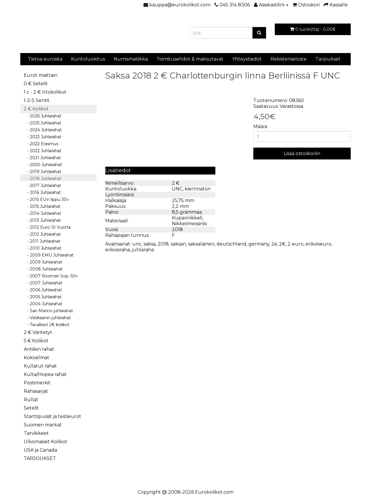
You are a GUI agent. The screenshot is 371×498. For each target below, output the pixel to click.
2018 (163, 244)
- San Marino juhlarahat (48, 310)
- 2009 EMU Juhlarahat (49, 255)
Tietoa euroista (45, 59)
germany (258, 244)
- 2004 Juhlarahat (43, 303)
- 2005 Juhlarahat (43, 296)
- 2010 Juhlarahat (42, 248)
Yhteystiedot (247, 59)
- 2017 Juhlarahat (42, 185)
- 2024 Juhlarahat (43, 129)
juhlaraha (143, 249)
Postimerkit (37, 383)
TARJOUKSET (40, 458)
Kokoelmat (36, 357)
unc (136, 244)
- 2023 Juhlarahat (42, 136)
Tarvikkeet (36, 433)
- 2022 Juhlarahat (42, 150)
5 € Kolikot (36, 340)
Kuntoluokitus (88, 59)
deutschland (231, 244)
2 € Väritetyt (38, 332)
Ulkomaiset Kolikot (45, 441)
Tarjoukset (328, 59)
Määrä (260, 126)
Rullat (31, 399)
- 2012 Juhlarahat (42, 234)
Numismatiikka (131, 59)
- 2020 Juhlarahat (43, 164)
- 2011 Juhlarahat (42, 241)
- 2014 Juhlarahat (42, 213)
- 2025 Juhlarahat (42, 123)
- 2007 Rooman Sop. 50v (51, 276)
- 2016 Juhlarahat (42, 192)
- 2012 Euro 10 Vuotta (47, 227)
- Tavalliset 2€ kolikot (46, 324)
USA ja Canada (40, 450)
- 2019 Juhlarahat (42, 171)
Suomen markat (43, 425)
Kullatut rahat (40, 366)
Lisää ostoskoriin (302, 153)
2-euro (295, 244)
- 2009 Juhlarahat (43, 262)
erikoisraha (117, 249)
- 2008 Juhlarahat (43, 269)
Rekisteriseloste (288, 59)
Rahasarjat (36, 391)
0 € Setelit (36, 83)
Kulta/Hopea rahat (45, 374)
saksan (178, 244)
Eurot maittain (40, 75)
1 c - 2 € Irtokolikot (45, 92)
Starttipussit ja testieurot (52, 416)
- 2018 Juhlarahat (42, 178)
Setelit (31, 408)
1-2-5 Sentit (37, 100)
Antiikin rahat (39, 349)
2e (274, 244)
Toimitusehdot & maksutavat (190, 59)
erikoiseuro (318, 244)
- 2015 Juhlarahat (42, 206)
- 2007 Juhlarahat (43, 283)
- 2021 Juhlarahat (42, 157)
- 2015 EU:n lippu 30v (46, 199)
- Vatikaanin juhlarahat (47, 317)
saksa (149, 244)
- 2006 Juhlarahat (43, 289)
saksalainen (201, 244)
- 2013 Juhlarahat (42, 220)
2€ (282, 244)
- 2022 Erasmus (41, 143)
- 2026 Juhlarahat (42, 116)
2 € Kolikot (36, 109)
